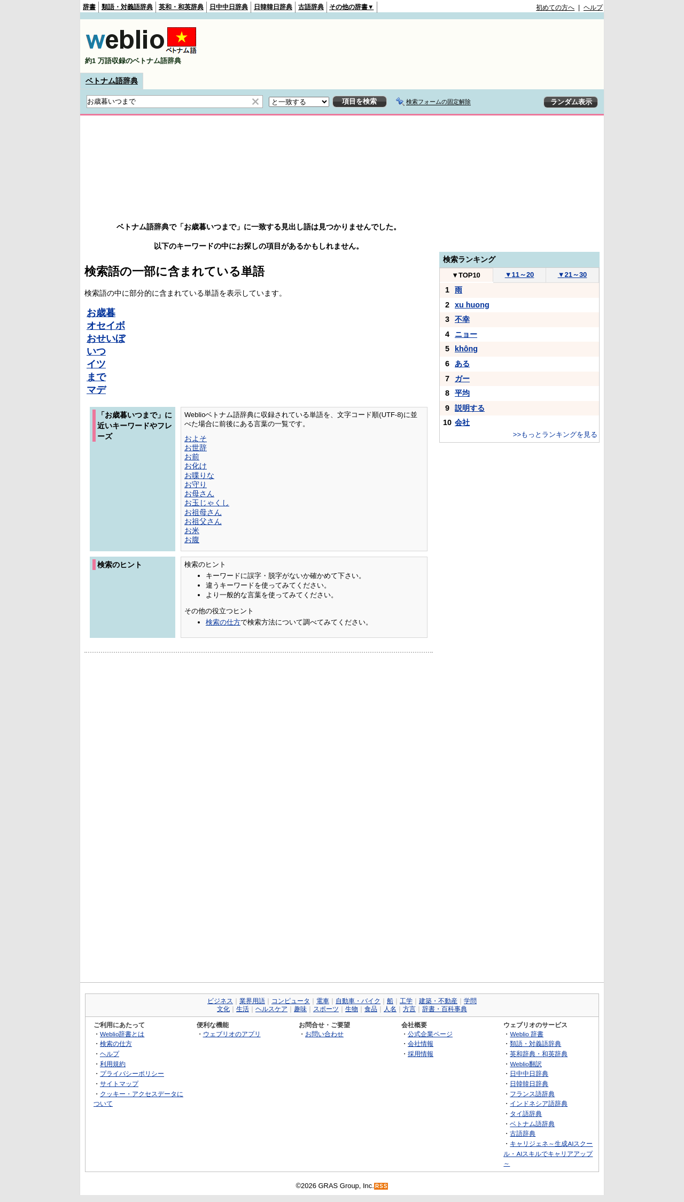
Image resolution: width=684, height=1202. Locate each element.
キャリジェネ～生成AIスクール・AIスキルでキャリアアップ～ (548, 1153)
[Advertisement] (408, 46)
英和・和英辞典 (181, 7)
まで (96, 377)
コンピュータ (290, 1001)
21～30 (572, 275)
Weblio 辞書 (526, 1033)
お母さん (199, 493)
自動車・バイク (358, 1001)
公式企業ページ (430, 1033)
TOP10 (466, 275)
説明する (470, 408)
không (466, 348)
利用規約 (113, 1063)
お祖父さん (203, 521)
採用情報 (420, 1053)
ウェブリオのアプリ (232, 1033)
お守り (195, 484)
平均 (462, 393)
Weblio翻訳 (525, 1063)
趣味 (300, 1009)
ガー (462, 378)
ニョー (466, 334)
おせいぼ (106, 338)
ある (462, 363)
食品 (370, 1009)
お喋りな (199, 475)
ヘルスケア (271, 1009)
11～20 (519, 275)
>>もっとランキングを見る (555, 434)
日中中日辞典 (228, 7)
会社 (462, 422)
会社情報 (420, 1043)
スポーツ (326, 1009)
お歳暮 (101, 312)
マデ (96, 389)
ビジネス (220, 1001)
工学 (406, 1001)
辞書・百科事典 (444, 1009)
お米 (191, 530)
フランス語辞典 (532, 1093)
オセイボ (106, 325)
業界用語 (252, 1001)
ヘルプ (593, 7)
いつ (96, 351)
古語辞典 (311, 7)
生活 (242, 1009)
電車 (322, 1001)
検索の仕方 (223, 622)
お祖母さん (203, 512)
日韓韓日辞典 (273, 7)
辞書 (89, 7)
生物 (351, 1009)
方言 (409, 1009)
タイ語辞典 (526, 1113)
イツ (96, 364)
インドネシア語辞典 (539, 1103)
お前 (191, 456)
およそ (195, 438)
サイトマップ (119, 1083)
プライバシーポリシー (132, 1073)
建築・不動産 (438, 1001)
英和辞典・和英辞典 (539, 1053)
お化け (195, 465)
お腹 (191, 539)
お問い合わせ (324, 1033)
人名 (390, 1009)
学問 (470, 1001)
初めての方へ (555, 7)
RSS (381, 1186)
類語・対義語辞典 (127, 7)
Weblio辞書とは (122, 1033)
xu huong (472, 304)
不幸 (462, 319)
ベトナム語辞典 (112, 80)
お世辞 (195, 447)
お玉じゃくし (206, 502)
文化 (223, 1009)
